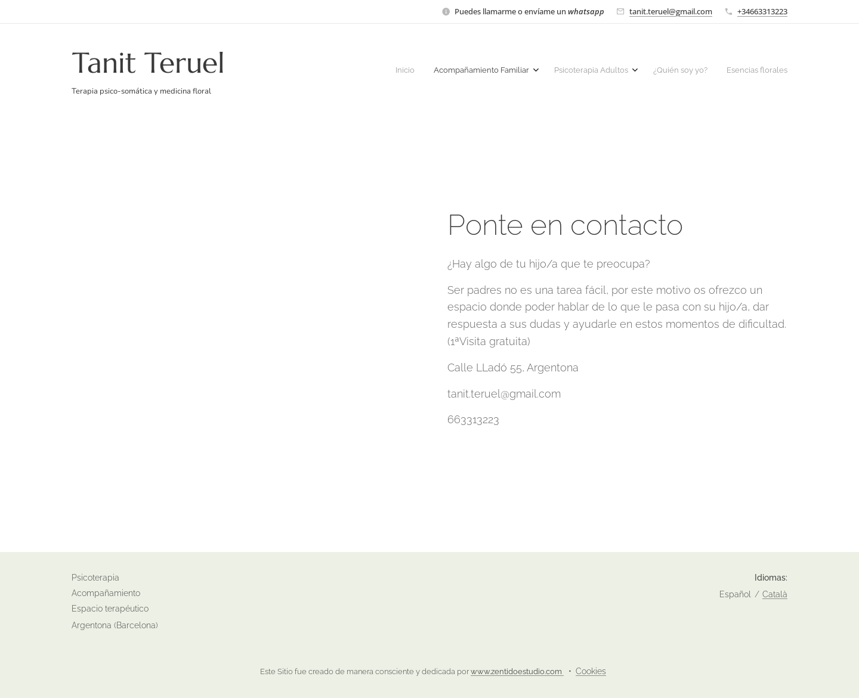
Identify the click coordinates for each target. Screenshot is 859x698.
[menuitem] (702, 71)
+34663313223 (762, 11)
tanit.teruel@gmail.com (670, 11)
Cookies (591, 671)
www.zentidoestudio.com (517, 671)
